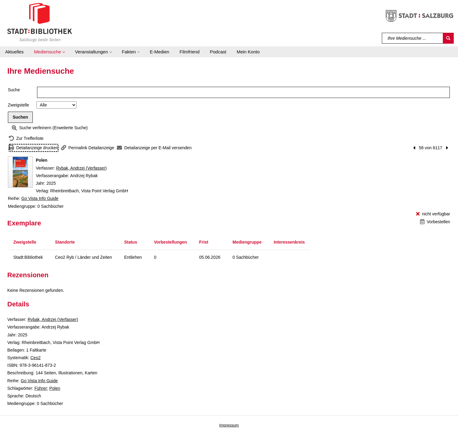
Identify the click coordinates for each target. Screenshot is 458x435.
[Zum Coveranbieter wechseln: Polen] (20, 172)
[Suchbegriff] (412, 38)
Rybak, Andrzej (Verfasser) (81, 168)
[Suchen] (448, 38)
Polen (54, 388)
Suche (14, 89)
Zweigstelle (18, 105)
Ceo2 (35, 357)
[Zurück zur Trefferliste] (26, 138)
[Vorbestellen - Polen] (435, 222)
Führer (40, 388)
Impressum (229, 425)
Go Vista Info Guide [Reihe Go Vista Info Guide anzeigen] (39, 198)
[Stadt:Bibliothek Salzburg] (39, 22)
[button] (49, 51)
